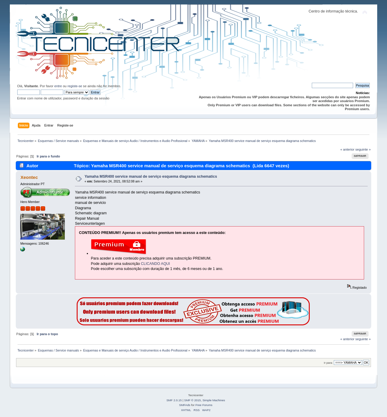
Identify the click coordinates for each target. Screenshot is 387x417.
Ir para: (328, 362)
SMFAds (185, 405)
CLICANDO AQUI (155, 264)
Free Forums (203, 405)
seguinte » (363, 149)
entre (58, 86)
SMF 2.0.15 (174, 400)
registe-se (74, 86)
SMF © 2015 (192, 400)
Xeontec (29, 177)
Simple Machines (213, 400)
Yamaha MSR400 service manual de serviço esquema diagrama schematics (150, 176)
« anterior (347, 149)
